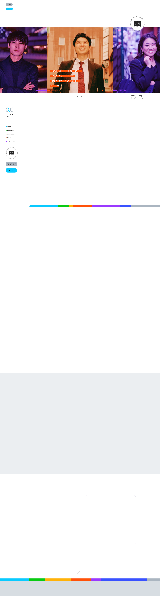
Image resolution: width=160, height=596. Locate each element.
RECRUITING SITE (80, 12)
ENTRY (11, 12)
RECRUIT (11, 5)
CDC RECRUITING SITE (10, 111)
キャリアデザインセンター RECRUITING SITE (80, 562)
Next (140, 97)
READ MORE (35, 253)
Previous (133, 97)
